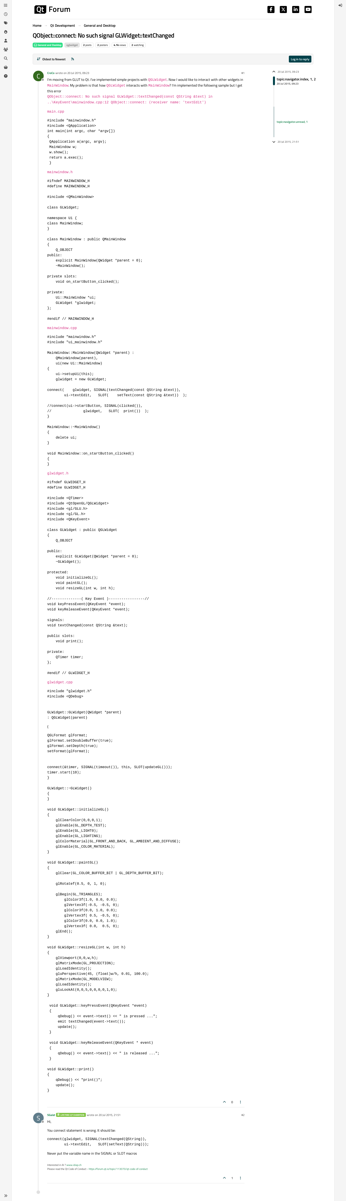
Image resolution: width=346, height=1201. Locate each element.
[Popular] (6, 31)
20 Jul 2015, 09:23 (78, 73)
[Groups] (6, 49)
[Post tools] (241, 1102)
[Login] (340, 5)
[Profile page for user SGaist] (38, 1118)
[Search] (6, 58)
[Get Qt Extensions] (6, 67)
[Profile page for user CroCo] (38, 76)
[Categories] (6, 5)
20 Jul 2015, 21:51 (109, 1115)
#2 (242, 1115)
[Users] (6, 40)
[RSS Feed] (72, 59)
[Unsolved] (6, 76)
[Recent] (6, 14)
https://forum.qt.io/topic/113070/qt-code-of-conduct (118, 1169)
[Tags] (6, 23)
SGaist (51, 1115)
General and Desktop (48, 45)
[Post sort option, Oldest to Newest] (51, 59)
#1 (242, 73)
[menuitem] (340, 5)
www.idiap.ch (73, 1165)
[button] (6, 1195)
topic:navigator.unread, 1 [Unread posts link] (292, 121)
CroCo (51, 73)
